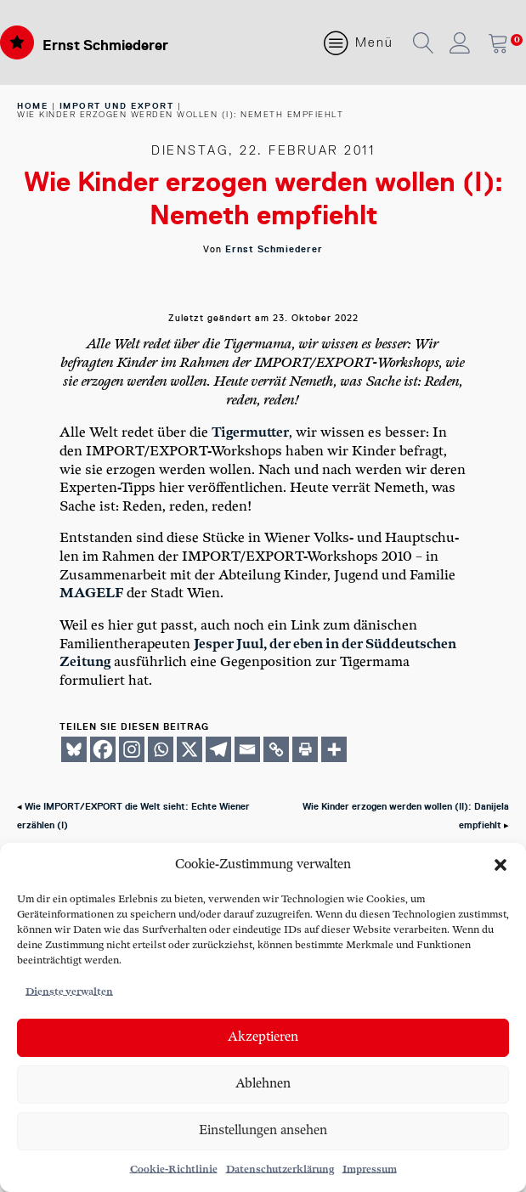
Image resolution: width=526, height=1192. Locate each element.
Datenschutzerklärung (280, 1169)
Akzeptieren (263, 1037)
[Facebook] (103, 749)
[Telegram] (218, 749)
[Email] (247, 749)
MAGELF (91, 593)
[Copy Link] (276, 749)
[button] (500, 864)
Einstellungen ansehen (263, 1130)
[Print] (305, 749)
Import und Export (116, 105)
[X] (189, 749)
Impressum (369, 1169)
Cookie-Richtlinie (174, 1169)
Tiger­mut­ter (250, 433)
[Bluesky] (74, 749)
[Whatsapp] (160, 749)
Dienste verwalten (69, 992)
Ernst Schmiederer (105, 45)
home (32, 105)
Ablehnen (263, 1084)
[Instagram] (131, 749)
